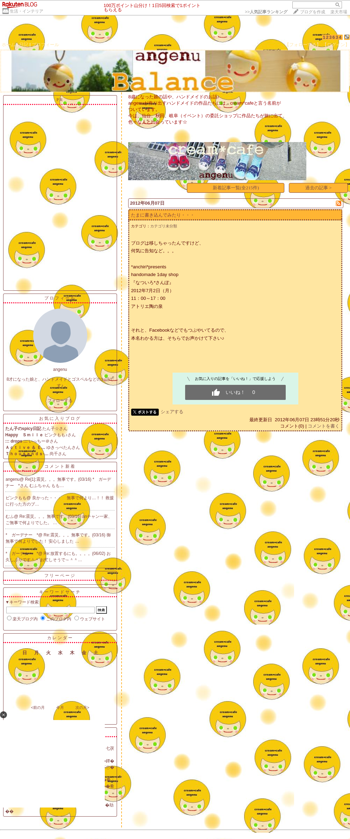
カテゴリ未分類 (163, 226)
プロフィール (45, 44)
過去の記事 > (318, 187)
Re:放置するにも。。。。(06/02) (75, 553)
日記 (23, 44)
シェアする (172, 411)
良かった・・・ (49, 497)
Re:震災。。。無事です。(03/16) (51, 516)
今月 (60, 707)
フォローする (60, 400)
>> (266, 11)
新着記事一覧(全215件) (236, 187)
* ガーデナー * (22, 535)
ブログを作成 (312, 11)
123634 (332, 37)
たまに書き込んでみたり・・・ (163, 215)
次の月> (82, 707)
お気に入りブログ (60, 418)
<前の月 (37, 707)
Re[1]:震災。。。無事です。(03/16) (59, 479)
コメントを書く (324, 426)
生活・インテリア (26, 11)
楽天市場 (338, 11)
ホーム (8, 44)
